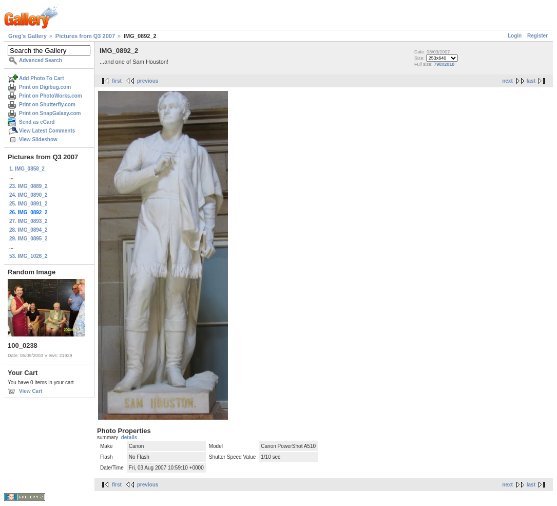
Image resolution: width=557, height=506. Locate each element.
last (531, 81)
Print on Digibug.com (45, 87)
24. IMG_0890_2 (28, 195)
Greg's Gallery (27, 36)
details (129, 437)
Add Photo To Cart (41, 78)
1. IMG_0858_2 (27, 169)
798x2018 (444, 64)
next (507, 81)
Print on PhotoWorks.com (50, 96)
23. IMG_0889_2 (28, 186)
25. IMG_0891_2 (28, 204)
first (117, 81)
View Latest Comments (47, 131)
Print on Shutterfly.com (47, 104)
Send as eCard (36, 122)
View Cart (30, 391)
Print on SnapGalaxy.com (50, 113)
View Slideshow (38, 139)
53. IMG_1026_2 (28, 256)
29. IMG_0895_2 (28, 238)
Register (537, 36)
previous (148, 81)
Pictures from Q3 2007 (85, 36)
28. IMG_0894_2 (28, 230)
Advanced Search (40, 60)
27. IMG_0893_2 (28, 221)
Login (515, 36)
